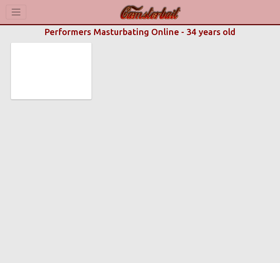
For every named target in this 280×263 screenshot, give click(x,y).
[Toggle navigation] (16, 12)
